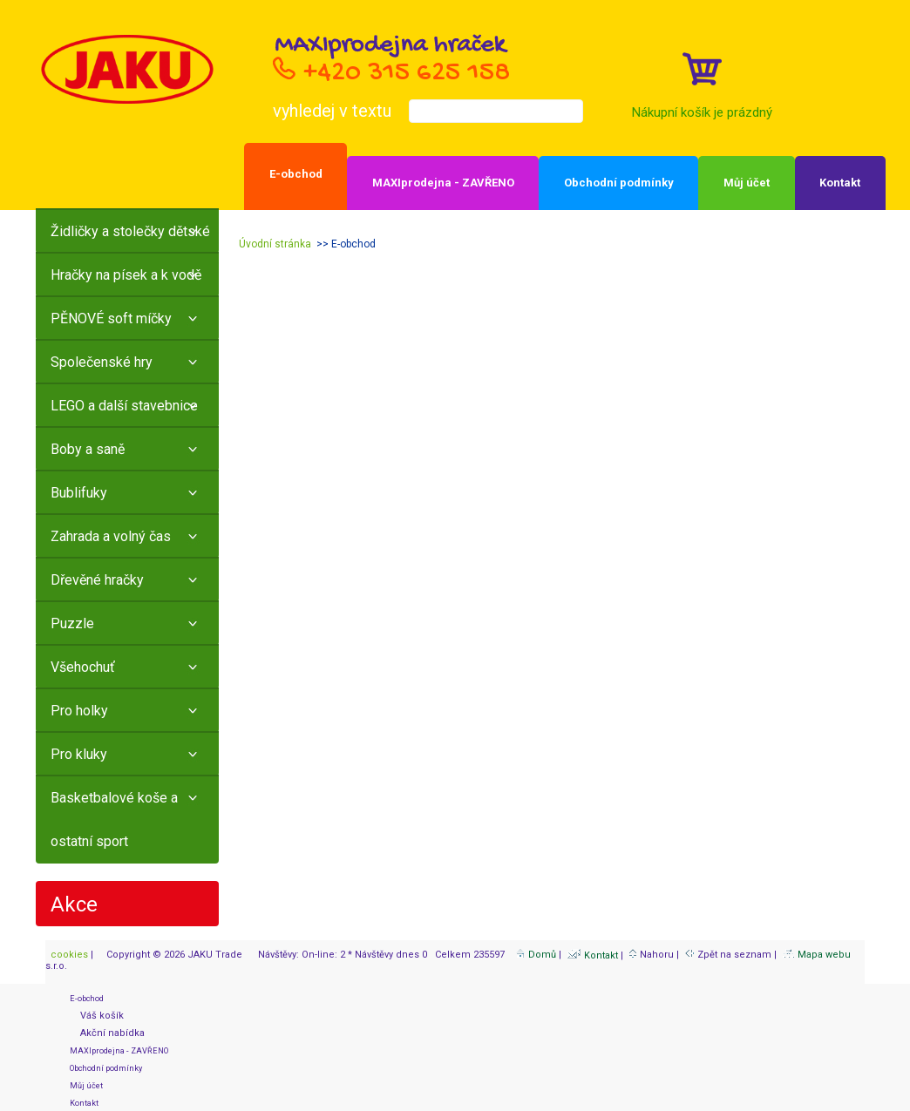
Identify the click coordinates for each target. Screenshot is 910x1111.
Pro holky (79, 710)
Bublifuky (79, 492)
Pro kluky (79, 754)
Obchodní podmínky (619, 182)
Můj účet (746, 182)
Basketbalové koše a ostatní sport (114, 819)
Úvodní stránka (275, 244)
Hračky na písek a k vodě (126, 275)
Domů (536, 954)
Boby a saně (88, 449)
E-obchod (296, 173)
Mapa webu (817, 954)
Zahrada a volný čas (111, 536)
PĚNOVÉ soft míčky (111, 318)
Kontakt (839, 182)
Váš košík (97, 1015)
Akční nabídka (107, 1033)
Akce (74, 904)
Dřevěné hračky (97, 580)
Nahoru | (655, 954)
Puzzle (72, 623)
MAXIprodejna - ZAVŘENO (443, 182)
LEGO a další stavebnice (124, 405)
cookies (68, 954)
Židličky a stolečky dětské (130, 231)
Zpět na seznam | (732, 954)
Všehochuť (83, 667)
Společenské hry (102, 362)
